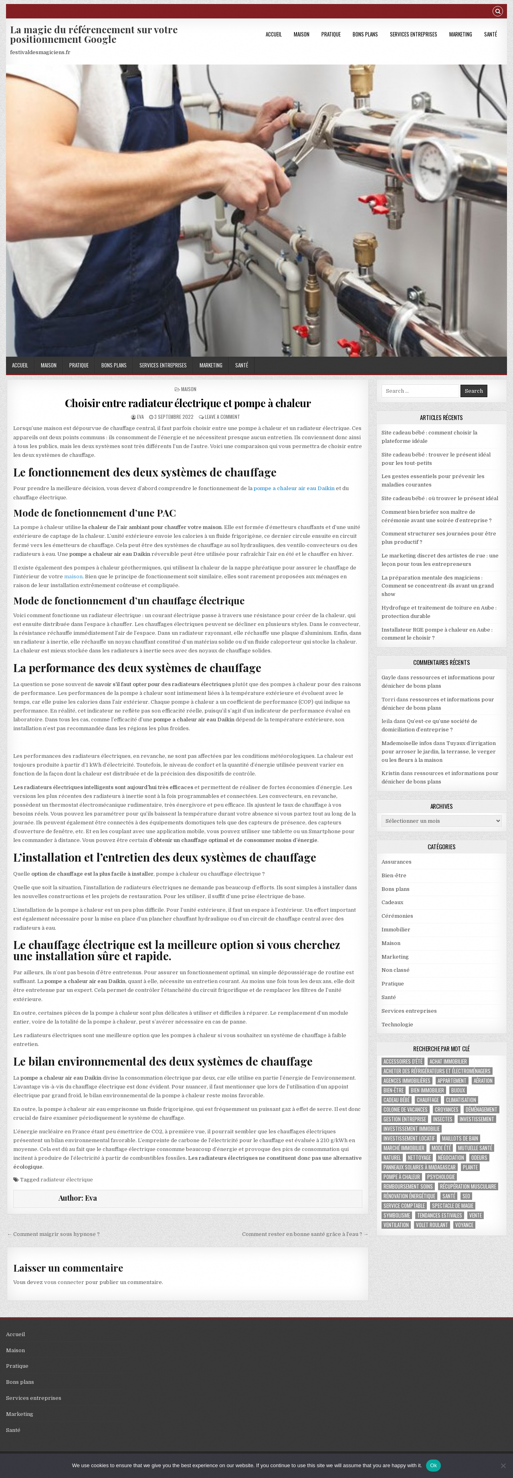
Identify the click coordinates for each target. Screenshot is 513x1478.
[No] (503, 1466)
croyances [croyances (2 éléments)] (446, 1109)
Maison (301, 34)
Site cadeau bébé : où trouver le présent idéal (440, 498)
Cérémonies (397, 916)
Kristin (391, 773)
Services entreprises (413, 34)
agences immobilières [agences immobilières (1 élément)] (407, 1080)
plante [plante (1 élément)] (470, 1167)
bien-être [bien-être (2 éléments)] (394, 1090)
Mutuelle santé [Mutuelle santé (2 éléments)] (475, 1148)
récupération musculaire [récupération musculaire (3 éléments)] (468, 1186)
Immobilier (396, 930)
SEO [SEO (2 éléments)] (466, 1196)
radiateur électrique (66, 1180)
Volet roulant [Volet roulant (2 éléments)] (432, 1225)
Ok (433, 1465)
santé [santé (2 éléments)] (448, 1196)
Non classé (396, 970)
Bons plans (365, 34)
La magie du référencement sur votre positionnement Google (94, 34)
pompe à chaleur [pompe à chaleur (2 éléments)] (402, 1177)
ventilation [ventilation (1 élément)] (396, 1225)
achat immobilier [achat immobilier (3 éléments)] (448, 1061)
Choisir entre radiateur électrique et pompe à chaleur (188, 403)
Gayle (389, 677)
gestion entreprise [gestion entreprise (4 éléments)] (405, 1119)
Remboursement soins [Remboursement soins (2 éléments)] (408, 1186)
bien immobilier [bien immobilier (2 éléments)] (427, 1090)
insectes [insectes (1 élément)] (442, 1119)
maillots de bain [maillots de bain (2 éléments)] (460, 1138)
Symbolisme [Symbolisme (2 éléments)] (397, 1215)
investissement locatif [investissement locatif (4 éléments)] (409, 1138)
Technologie (397, 1025)
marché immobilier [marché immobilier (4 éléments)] (404, 1148)
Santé (490, 34)
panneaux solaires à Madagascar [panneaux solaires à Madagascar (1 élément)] (420, 1167)
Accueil (274, 34)
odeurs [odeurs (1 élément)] (479, 1157)
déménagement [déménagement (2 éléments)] (481, 1109)
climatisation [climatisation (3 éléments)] (461, 1100)
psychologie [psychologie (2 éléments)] (441, 1177)
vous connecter (64, 1282)
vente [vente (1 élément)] (475, 1215)
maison (73, 576)
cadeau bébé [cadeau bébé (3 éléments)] (397, 1100)
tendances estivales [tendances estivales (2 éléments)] (439, 1215)
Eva (140, 416)
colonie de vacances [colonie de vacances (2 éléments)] (406, 1109)
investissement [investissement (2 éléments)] (477, 1119)
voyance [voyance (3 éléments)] (464, 1225)
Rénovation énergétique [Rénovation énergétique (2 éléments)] (409, 1196)
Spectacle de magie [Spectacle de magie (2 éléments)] (452, 1205)
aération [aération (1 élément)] (483, 1080)
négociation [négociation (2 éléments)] (451, 1157)
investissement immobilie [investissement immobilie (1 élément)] (412, 1129)
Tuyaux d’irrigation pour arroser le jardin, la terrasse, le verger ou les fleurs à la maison (439, 751)
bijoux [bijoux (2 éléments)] (458, 1090)
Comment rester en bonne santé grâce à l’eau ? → (305, 1234)
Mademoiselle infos (407, 743)
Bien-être (394, 875)
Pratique (331, 34)
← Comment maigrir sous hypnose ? (53, 1234)
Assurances (397, 862)
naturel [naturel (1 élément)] (392, 1157)
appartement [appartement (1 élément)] (452, 1080)
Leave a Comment (222, 416)
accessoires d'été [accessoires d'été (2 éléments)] (403, 1061)
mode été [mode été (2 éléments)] (441, 1148)
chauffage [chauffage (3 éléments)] (428, 1100)
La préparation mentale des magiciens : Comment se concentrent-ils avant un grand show (438, 586)
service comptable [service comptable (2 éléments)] (404, 1205)
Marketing (460, 34)
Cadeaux (392, 902)
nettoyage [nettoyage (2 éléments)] (419, 1157)
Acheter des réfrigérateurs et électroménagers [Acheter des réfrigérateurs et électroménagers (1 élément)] (437, 1071)
